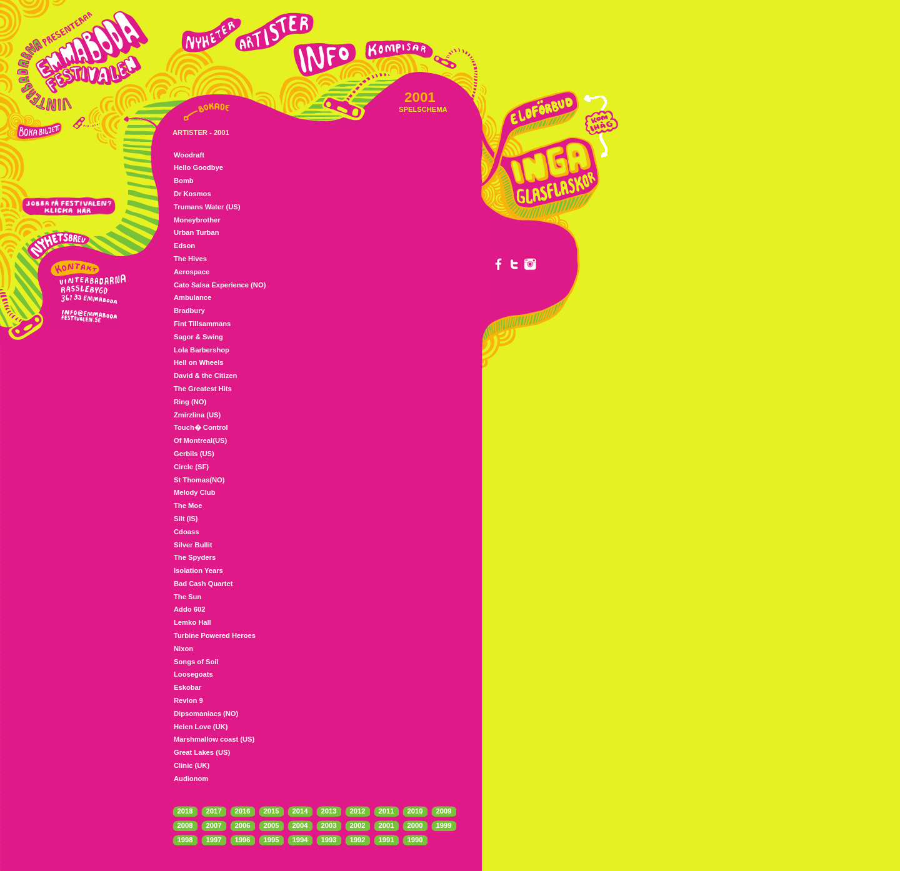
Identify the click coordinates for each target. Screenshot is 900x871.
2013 (329, 811)
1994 (300, 840)
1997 (214, 840)
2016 (243, 811)
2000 (415, 825)
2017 (214, 811)
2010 (415, 811)
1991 (386, 840)
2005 (271, 825)
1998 (185, 840)
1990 (415, 840)
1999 (444, 825)
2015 (271, 811)
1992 (358, 840)
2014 (300, 811)
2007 (214, 825)
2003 (329, 825)
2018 (185, 811)
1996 (243, 840)
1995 (271, 840)
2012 (358, 811)
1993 (329, 840)
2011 (386, 811)
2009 (444, 811)
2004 (300, 825)
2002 (358, 825)
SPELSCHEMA (423, 109)
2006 (243, 825)
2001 (386, 825)
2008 (185, 825)
